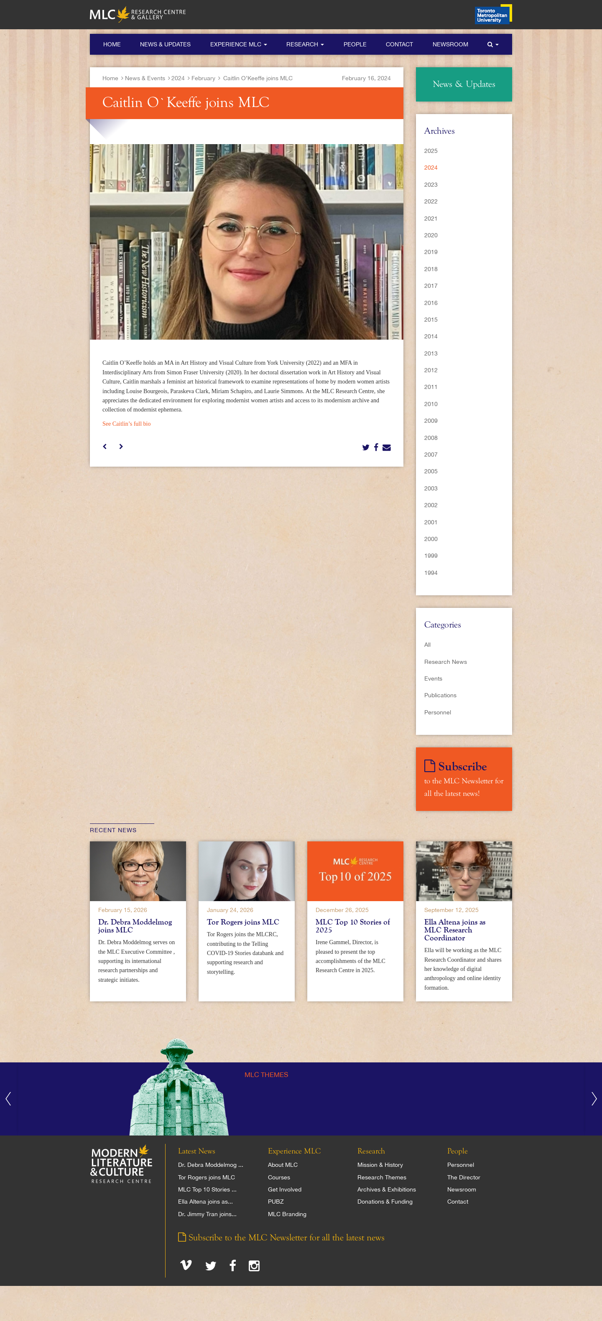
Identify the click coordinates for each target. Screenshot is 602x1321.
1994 (431, 572)
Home (112, 44)
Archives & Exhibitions (386, 1189)
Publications (440, 695)
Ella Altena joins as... (205, 1201)
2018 (431, 269)
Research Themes (381, 1177)
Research (305, 44)
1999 (431, 555)
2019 (431, 252)
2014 (431, 336)
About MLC (283, 1164)
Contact (399, 44)
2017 (431, 285)
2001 (431, 522)
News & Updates (165, 44)
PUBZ (276, 1201)
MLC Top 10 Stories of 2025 (353, 926)
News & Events (145, 78)
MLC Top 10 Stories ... (207, 1189)
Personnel (437, 712)
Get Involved (284, 1189)
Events (433, 678)
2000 (431, 539)
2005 (431, 471)
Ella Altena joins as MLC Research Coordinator (454, 929)
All (427, 644)
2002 (431, 505)
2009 (431, 420)
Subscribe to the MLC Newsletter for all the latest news (281, 1238)
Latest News (196, 1151)
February (203, 78)
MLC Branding (287, 1214)
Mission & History (380, 1164)
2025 (431, 150)
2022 (431, 201)
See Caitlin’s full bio (126, 424)
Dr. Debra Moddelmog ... (210, 1164)
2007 (431, 454)
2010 (431, 404)
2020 (431, 235)
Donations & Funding (385, 1201)
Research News (445, 661)
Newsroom (450, 44)
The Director (463, 1177)
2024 (178, 78)
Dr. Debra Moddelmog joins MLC (135, 926)
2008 (431, 437)
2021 (431, 218)
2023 (431, 184)
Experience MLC (238, 44)
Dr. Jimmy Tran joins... (207, 1214)
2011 (431, 387)
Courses (279, 1177)
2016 (431, 303)
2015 (431, 319)
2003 (431, 488)
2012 (431, 370)
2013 (431, 353)
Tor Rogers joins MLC (243, 922)
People (355, 44)
